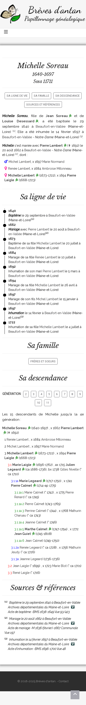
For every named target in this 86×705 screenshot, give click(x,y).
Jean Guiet (22, 534)
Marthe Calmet (36, 529)
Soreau (57, 65)
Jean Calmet (34, 540)
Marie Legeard (30, 481)
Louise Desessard (18, 121)
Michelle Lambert (21, 175)
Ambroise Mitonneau (56, 168)
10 (38, 402)
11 (47, 402)
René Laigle (21, 572)
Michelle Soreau (14, 428)
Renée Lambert (19, 168)
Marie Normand (53, 161)
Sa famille (41, 95)
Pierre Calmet (21, 485)
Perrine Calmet (35, 511)
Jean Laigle (21, 566)
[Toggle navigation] (6, 33)
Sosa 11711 (43, 81)
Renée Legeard (30, 547)
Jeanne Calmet (35, 522)
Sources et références (43, 104)
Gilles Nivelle (69, 469)
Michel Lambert (20, 161)
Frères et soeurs (43, 361)
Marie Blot (59, 566)
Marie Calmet (33, 492)
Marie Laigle (21, 465)
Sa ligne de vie (17, 95)
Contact (64, 681)
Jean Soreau (57, 116)
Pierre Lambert (51, 145)
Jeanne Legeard (31, 559)
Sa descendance (67, 95)
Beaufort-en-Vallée (50, 127)
